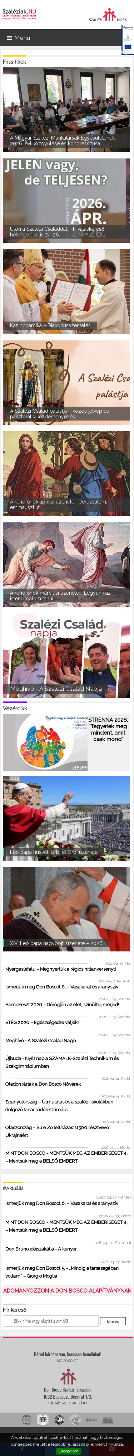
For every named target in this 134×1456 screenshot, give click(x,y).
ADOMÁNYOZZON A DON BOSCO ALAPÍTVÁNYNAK (67, 1291)
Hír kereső (14, 1310)
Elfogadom (68, 1451)
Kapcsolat (67, 1360)
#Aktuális (13, 1188)
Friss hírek (14, 62)
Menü (18, 37)
